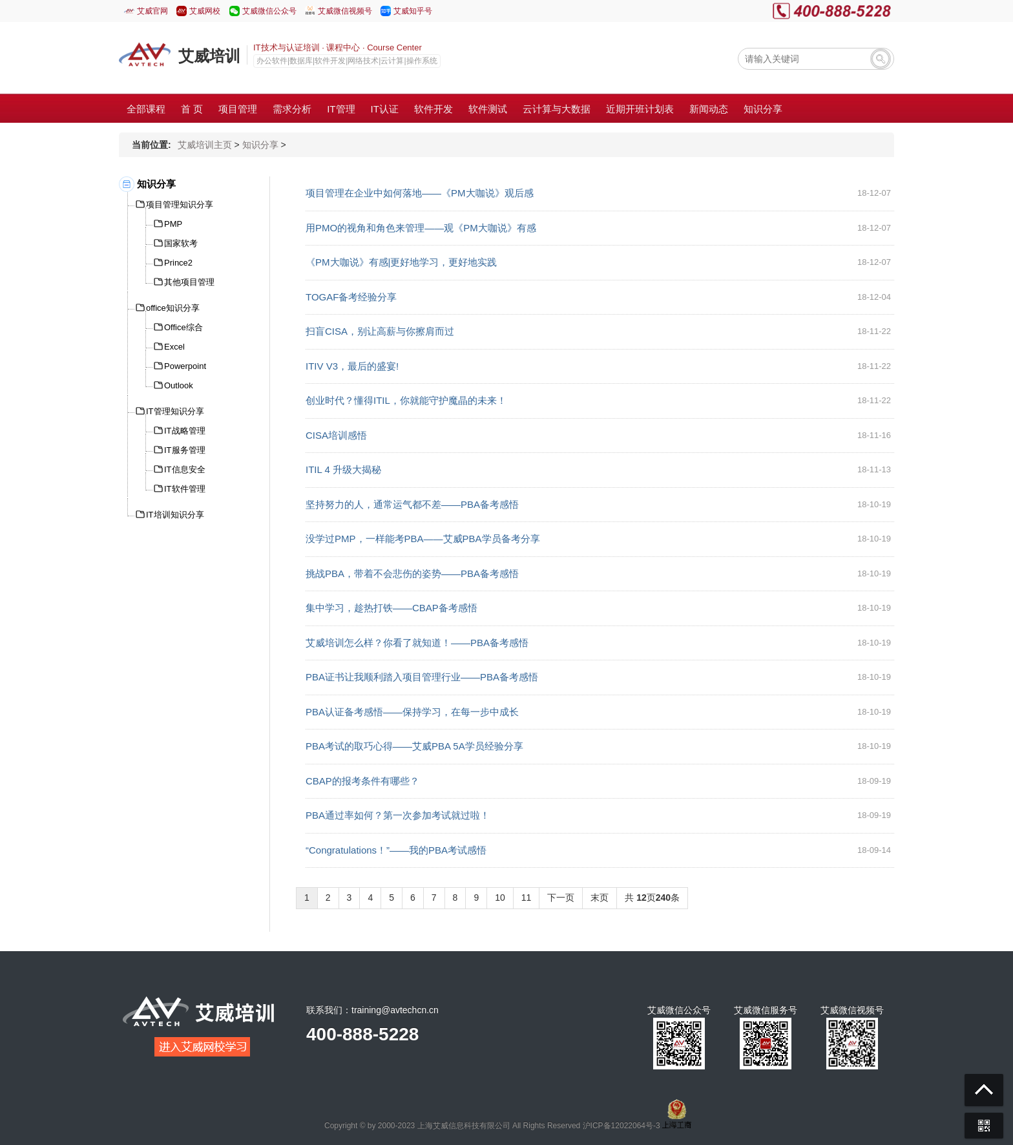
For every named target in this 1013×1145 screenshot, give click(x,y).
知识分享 (260, 145)
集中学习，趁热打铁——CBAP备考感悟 (391, 607)
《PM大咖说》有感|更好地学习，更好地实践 (401, 262)
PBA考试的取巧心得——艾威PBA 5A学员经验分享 (414, 746)
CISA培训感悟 (336, 435)
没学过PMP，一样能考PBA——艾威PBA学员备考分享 (423, 538)
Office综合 (183, 327)
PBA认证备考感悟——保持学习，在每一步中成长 (412, 711)
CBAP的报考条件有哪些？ (362, 780)
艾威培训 (209, 56)
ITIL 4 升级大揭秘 (343, 469)
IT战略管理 (184, 431)
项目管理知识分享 (179, 204)
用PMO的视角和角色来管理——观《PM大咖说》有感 (421, 227)
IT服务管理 (184, 450)
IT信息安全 (184, 469)
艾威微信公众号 (269, 11)
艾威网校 (204, 11)
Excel (174, 347)
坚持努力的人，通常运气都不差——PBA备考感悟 (412, 504)
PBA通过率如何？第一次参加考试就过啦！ (398, 815)
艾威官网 (152, 11)
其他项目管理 (189, 282)
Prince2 (178, 263)
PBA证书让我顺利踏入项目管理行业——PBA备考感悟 (422, 676)
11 (526, 897)
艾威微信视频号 (345, 11)
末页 (599, 897)
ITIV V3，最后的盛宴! (352, 366)
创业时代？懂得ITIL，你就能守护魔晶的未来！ (406, 400)
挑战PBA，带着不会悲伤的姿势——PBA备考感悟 (412, 573)
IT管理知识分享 (175, 411)
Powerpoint (185, 366)
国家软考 (181, 243)
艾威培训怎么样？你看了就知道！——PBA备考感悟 (417, 642)
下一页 (560, 897)
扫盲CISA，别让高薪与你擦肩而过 (380, 331)
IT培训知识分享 (175, 515)
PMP (173, 224)
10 (500, 897)
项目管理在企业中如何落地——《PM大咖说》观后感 (420, 192)
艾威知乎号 (412, 11)
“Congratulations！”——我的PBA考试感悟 (396, 850)
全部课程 (146, 108)
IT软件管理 (184, 489)
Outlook (178, 385)
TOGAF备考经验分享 (351, 296)
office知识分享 (173, 308)
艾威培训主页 (205, 145)
